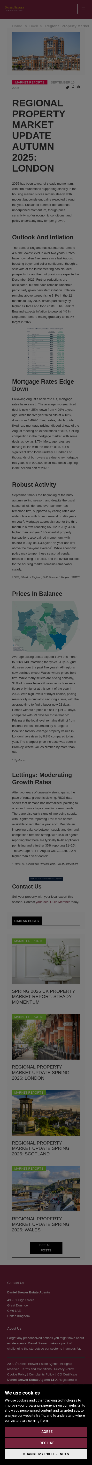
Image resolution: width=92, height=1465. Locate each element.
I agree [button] (46, 1432)
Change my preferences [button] (46, 1454)
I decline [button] (46, 1443)
